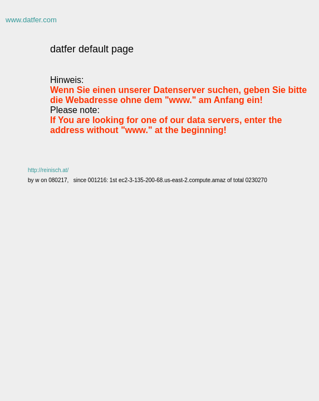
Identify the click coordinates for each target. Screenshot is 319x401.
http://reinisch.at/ (48, 170)
